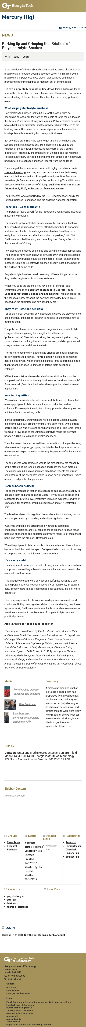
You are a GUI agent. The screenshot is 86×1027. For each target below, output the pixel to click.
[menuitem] (43, 989)
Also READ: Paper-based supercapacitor (29, 623)
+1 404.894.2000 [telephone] (16, 975)
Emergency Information (18, 993)
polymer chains (43, 121)
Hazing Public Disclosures (19, 1013)
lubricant (12, 903)
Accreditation (13, 1021)
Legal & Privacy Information (20, 1005)
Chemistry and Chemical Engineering (73, 850)
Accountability (13, 1019)
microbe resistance (17, 906)
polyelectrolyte (15, 896)
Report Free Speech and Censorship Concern (28, 1024)
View (7, 57)
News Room (13, 842)
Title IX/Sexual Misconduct (19, 1010)
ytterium (11, 899)
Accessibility (12, 1016)
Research (71, 842)
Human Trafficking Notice (19, 1007)
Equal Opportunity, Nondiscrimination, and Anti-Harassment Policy (39, 1002)
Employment (12, 990)
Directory (11, 987)
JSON (26, 57)
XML (16, 57)
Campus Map (14, 979)
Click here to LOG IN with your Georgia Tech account (33, 935)
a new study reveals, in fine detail (34, 89)
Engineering (72, 856)
